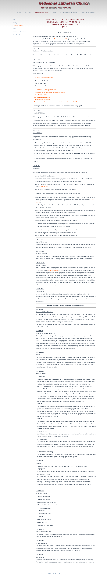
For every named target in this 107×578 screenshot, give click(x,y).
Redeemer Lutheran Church (64, 3)
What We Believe (41, 12)
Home (19, 12)
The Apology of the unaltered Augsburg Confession (49, 92)
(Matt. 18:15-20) (53, 270)
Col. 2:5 (65, 39)
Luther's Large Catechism (42, 97)
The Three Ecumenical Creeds (43, 77)
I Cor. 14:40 (56, 39)
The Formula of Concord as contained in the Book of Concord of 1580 (55, 102)
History (28, 12)
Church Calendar (88, 12)
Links (54, 12)
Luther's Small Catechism (42, 99)
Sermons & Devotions (68, 12)
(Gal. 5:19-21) (43, 187)
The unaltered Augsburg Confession (45, 90)
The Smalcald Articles (40, 94)
